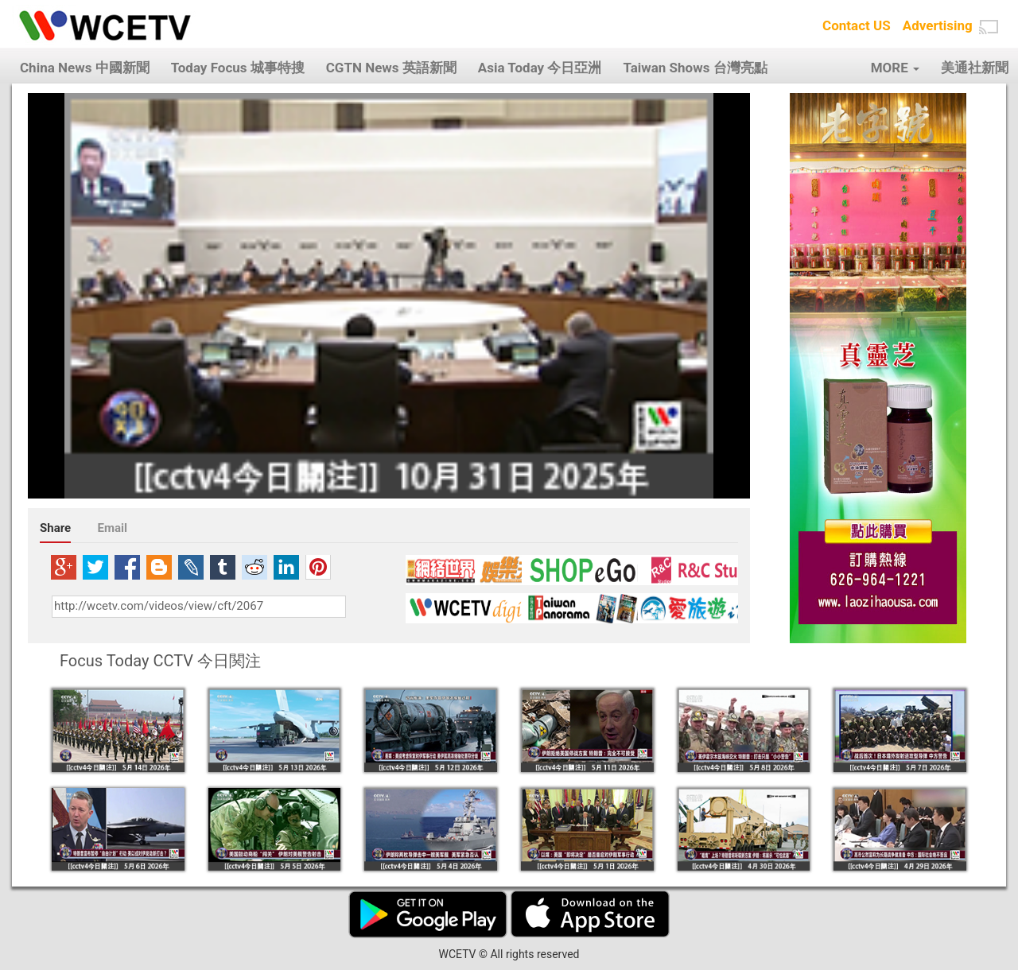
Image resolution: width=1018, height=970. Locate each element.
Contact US (856, 25)
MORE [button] (895, 68)
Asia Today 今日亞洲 (540, 68)
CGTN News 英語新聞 (391, 68)
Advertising (938, 25)
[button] (988, 27)
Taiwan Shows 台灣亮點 (695, 68)
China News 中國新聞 (85, 68)
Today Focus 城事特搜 (238, 68)
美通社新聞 (974, 68)
